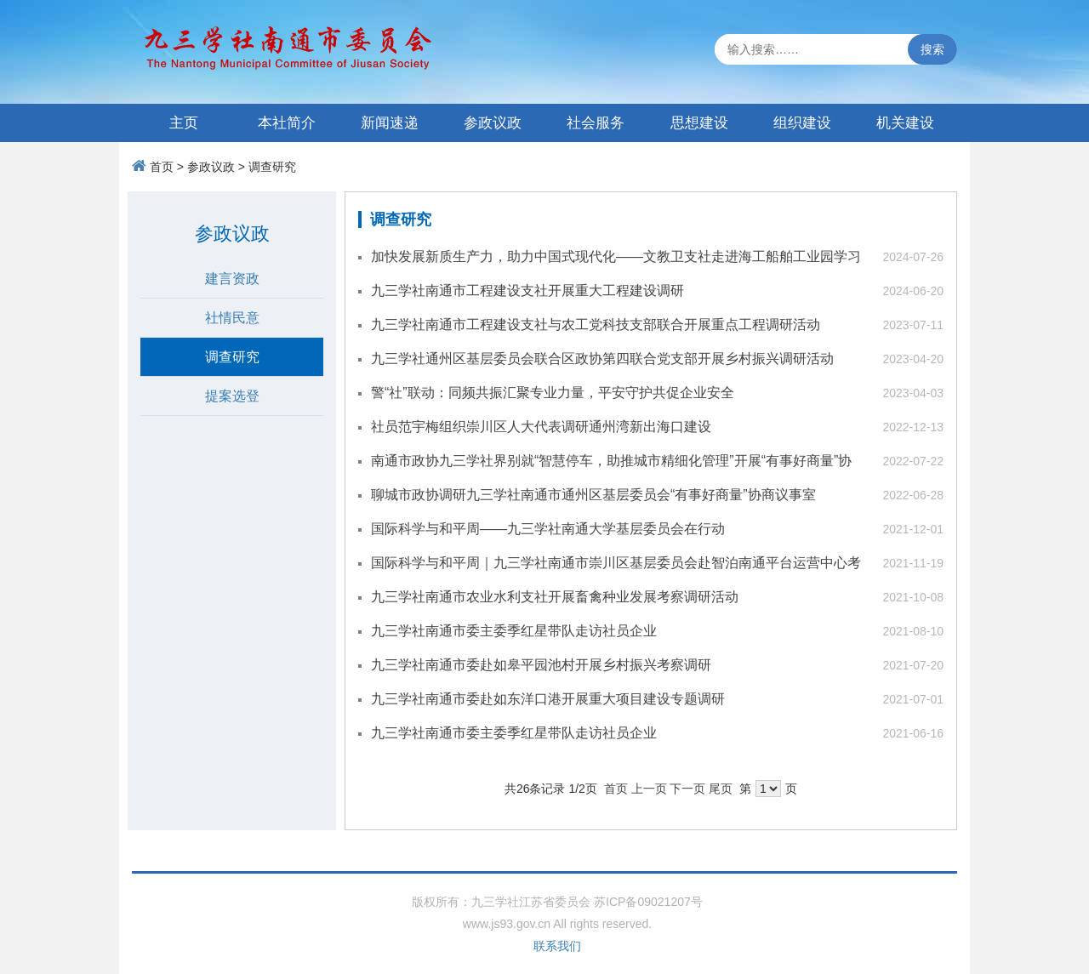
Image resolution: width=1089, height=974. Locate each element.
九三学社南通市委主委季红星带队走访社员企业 (514, 631)
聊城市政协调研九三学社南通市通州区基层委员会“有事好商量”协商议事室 (593, 494)
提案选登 (232, 396)
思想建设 (699, 123)
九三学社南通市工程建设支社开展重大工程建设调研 (527, 290)
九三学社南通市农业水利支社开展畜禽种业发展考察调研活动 (554, 597)
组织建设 (802, 123)
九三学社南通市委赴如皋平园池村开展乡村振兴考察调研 (541, 665)
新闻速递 (390, 123)
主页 (183, 123)
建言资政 (232, 278)
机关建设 (905, 123)
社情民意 (232, 317)
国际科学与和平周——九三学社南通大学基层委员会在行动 (548, 528)
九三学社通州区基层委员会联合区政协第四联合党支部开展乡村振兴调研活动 (602, 358)
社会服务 (595, 123)
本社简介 (287, 123)
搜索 (932, 49)
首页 (162, 167)
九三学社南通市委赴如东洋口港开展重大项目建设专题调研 (548, 699)
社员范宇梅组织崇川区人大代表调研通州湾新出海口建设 (541, 426)
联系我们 (557, 946)
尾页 (721, 788)
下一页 (687, 788)
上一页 (649, 788)
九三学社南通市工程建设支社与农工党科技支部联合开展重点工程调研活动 (595, 324)
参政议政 (493, 123)
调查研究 (272, 167)
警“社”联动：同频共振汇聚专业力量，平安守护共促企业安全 (552, 392)
